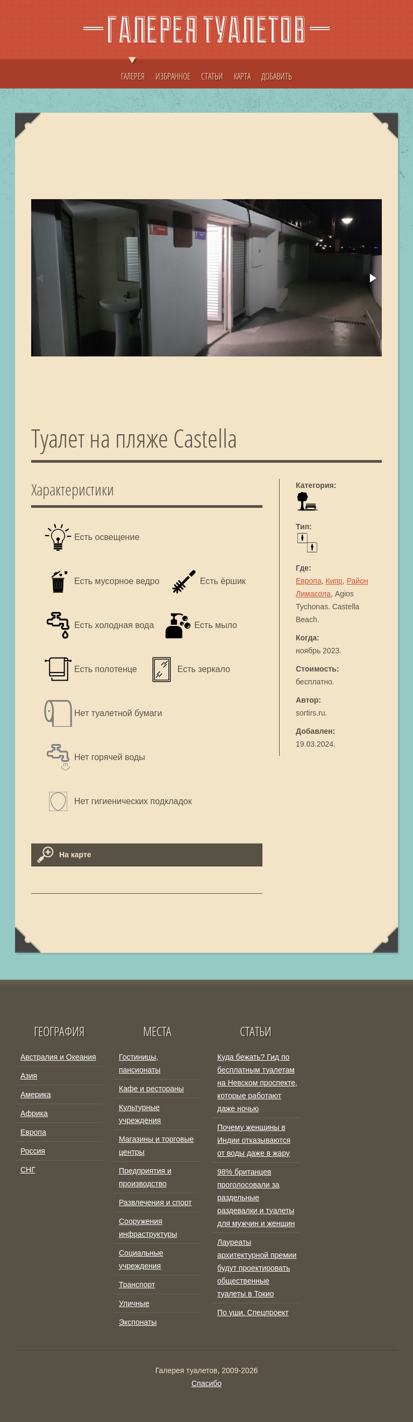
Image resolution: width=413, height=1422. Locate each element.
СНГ (27, 1169)
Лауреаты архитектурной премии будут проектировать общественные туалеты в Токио (256, 1268)
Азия (28, 1075)
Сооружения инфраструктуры (148, 1227)
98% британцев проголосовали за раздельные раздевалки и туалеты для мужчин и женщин (256, 1198)
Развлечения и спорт (155, 1202)
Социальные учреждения (141, 1259)
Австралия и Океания (58, 1057)
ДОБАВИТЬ (276, 76)
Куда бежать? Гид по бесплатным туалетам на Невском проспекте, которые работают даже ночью (257, 1083)
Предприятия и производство (145, 1177)
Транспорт (137, 1284)
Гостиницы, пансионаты (139, 1063)
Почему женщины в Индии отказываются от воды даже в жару (253, 1140)
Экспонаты (137, 1322)
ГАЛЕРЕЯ (133, 70)
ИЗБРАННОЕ (172, 76)
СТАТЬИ (212, 76)
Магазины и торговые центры (156, 1145)
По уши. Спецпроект (253, 1312)
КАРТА (242, 76)
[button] (372, 278)
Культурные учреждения (140, 1114)
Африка (34, 1113)
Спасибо (206, 1383)
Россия (32, 1151)
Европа (309, 581)
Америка (35, 1094)
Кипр (334, 581)
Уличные (134, 1303)
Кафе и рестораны (151, 1088)
